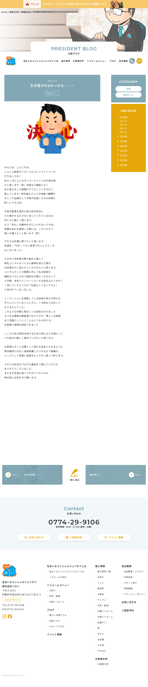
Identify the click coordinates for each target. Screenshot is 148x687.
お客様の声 (103, 664)
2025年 (123, 136)
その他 (101, 645)
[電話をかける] (132, 61)
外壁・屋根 (54, 596)
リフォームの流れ (58, 577)
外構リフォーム (105, 611)
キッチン (102, 599)
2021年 (123, 155)
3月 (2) (123, 128)
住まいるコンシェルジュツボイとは (66, 571)
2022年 (123, 150)
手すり (101, 633)
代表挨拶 (128, 577)
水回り (52, 590)
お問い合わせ (129, 602)
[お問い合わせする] (139, 61)
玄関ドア (102, 622)
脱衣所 (101, 588)
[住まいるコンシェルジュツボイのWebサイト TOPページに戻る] (11, 61)
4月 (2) (123, 131)
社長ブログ (54, 620)
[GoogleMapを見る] (12, 600)
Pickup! (102, 650)
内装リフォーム (57, 601)
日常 (128, 88)
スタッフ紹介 (130, 582)
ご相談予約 (128, 610)
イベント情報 (54, 634)
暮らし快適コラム (58, 615)
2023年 (123, 146)
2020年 (123, 160)
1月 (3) (123, 120)
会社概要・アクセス (134, 571)
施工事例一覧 (104, 571)
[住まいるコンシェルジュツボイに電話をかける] (74, 524)
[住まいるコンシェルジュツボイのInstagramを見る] (4, 616)
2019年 (123, 165)
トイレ (101, 582)
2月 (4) (123, 124)
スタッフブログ (57, 626)
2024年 (123, 141)
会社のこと (52, 93)
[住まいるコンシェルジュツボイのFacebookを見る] (10, 616)
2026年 (123, 117)
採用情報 (128, 588)
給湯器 (101, 639)
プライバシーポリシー (135, 594)
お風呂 (101, 594)
